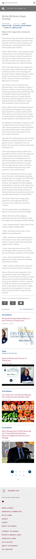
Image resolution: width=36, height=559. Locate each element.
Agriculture (6, 25)
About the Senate (9, 526)
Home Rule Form (9, 538)
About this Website (10, 546)
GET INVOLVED (7, 549)
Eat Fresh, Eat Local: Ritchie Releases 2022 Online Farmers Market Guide (16, 396)
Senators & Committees (12, 511)
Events (5, 522)
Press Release (7, 315)
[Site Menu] (34, 3)
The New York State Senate (11, 2)
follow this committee (16, 8)
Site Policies (7, 542)
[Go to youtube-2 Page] (3, 501)
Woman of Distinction (9, 353)
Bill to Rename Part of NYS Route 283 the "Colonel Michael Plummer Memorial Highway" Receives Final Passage (16, 434)
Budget (5, 519)
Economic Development (22, 25)
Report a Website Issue (11, 535)
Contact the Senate (10, 531)
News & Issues (7, 508)
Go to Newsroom (26, 309)
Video (4, 351)
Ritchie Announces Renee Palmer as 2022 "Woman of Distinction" (16, 319)
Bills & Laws (7, 515)
